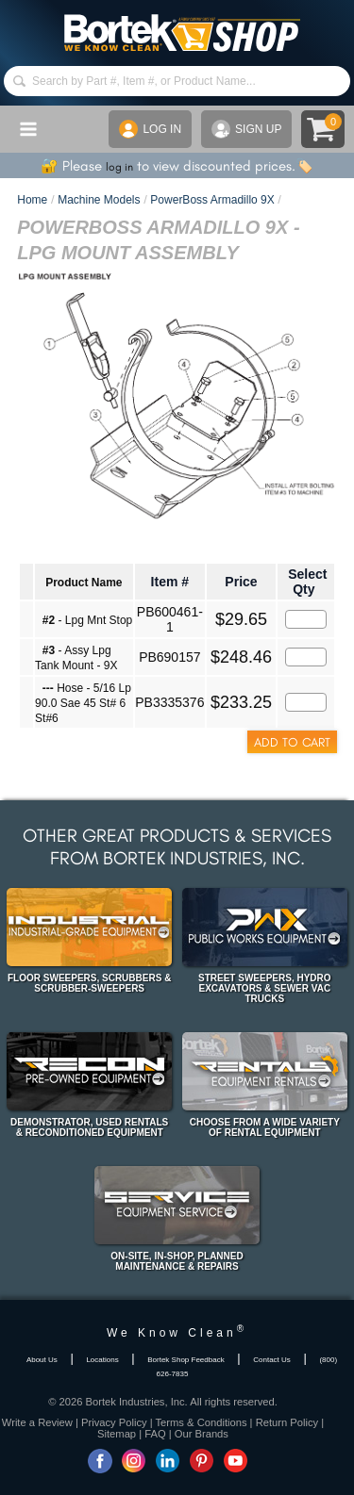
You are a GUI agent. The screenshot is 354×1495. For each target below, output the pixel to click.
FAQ (154, 1433)
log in (119, 166)
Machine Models (99, 199)
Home (32, 199)
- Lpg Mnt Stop (87, 620)
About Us (42, 1359)
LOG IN (150, 129)
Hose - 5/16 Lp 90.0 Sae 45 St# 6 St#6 (83, 703)
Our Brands (201, 1433)
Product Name (83, 582)
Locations (102, 1359)
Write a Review (37, 1422)
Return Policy (287, 1422)
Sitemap (116, 1433)
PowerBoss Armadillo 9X (212, 199)
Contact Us (272, 1359)
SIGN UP (246, 129)
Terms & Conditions (201, 1422)
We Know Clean (177, 1332)
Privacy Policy (114, 1422)
